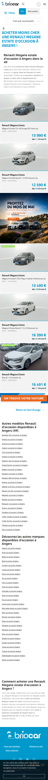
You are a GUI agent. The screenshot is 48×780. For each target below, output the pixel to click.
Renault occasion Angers (12, 630)
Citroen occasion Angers (12, 565)
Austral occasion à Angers (12, 444)
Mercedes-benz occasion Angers (15, 608)
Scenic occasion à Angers (12, 508)
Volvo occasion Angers (11, 660)
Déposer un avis (36, 746)
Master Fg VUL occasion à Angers (15, 491)
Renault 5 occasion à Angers (13, 504)
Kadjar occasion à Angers (12, 469)
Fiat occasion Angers (10, 582)
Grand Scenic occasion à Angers (15, 465)
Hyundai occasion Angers (12, 591)
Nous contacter (12, 750)
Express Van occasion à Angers (14, 461)
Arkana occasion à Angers (12, 439)
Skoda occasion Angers (11, 638)
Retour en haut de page (28, 410)
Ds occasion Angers (10, 578)
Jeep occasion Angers (10, 595)
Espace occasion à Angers (12, 456)
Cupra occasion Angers (11, 570)
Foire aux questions (12, 746)
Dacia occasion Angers (11, 574)
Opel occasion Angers (11, 621)
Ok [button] (24, 776)
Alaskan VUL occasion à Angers (14, 435)
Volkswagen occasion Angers (13, 655)
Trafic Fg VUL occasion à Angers (15, 521)
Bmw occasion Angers (11, 557)
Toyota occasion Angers (11, 651)
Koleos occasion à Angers (12, 482)
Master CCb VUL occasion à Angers (16, 486)
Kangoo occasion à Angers (12, 474)
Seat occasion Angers (10, 634)
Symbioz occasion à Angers (13, 512)
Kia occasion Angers (10, 600)
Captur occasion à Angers (12, 448)
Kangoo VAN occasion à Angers (14, 478)
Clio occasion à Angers (11, 452)
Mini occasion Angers (10, 612)
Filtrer (11, 13)
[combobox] (24, 21)
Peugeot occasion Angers (12, 625)
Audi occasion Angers (10, 552)
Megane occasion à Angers (13, 495)
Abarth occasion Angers (11, 548)
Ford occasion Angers (10, 587)
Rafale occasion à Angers (12, 499)
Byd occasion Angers (10, 561)
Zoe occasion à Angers (11, 529)
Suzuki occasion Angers (11, 642)
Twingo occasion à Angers (12, 525)
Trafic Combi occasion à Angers (14, 516)
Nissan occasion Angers (11, 617)
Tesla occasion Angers (11, 647)
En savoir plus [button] (9, 771)
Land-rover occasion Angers (13, 604)
